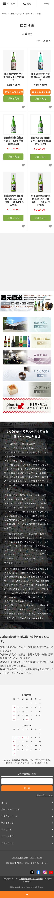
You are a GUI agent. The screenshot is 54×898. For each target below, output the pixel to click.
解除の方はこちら (44, 795)
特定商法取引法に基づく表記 (17, 863)
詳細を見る (13, 98)
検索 (27, 3)
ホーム (4, 14)
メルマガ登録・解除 (20, 858)
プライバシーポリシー (39, 863)
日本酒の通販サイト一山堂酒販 (31, 879)
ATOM (39, 858)
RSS (32, 858)
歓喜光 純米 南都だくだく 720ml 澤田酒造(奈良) (13, 140)
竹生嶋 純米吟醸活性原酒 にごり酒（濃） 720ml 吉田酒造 (40, 200)
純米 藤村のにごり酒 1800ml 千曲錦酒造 (13, 77)
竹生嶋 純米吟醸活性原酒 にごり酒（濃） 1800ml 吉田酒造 (13, 200)
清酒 (27, 14)
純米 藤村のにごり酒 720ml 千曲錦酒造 (40, 77)
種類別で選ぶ (16, 14)
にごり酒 (37, 14)
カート (45, 3)
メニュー (9, 3)
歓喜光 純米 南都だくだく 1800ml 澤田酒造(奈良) (40, 141)
